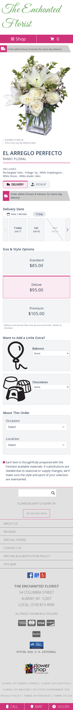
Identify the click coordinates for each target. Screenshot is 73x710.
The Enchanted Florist (31, 17)
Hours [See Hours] (60, 706)
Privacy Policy (11, 695)
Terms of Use (63, 695)
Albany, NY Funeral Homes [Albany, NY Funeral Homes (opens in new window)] (20, 683)
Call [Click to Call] (12, 706)
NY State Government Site (51, 689)
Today (39, 214)
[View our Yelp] (43, 577)
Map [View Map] (36, 706)
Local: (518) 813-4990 (36, 604)
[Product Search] (37, 493)
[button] (36, 645)
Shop (18, 39)
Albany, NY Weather (16, 689)
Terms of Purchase (37, 695)
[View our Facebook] (30, 577)
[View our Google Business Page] (36, 577)
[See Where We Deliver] (36, 513)
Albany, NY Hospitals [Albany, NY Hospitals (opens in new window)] (56, 683)
